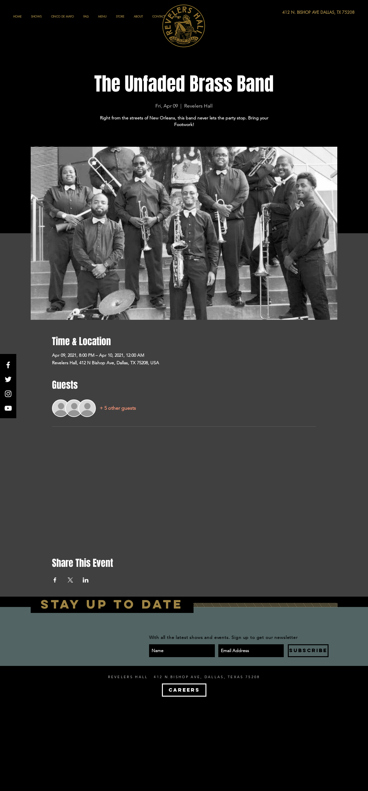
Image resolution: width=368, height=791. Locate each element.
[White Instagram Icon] (8, 393)
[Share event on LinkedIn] (86, 580)
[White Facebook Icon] (8, 365)
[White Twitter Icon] (8, 379)
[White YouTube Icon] (8, 408)
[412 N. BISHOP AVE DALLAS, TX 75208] (295, 12)
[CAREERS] (184, 690)
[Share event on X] (70, 580)
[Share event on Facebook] (55, 580)
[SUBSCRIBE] (308, 650)
